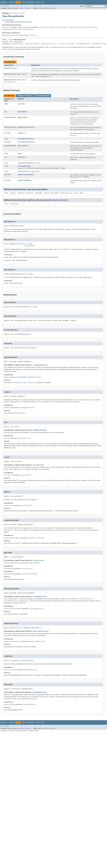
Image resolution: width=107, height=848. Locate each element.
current (21, 104)
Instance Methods (24, 96)
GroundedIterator (90, 27)
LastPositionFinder (47, 27)
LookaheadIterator (9, 29)
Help (42, 2)
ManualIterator (10, 68)
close (6, 204)
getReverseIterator (26, 127)
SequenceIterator (75, 27)
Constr (21, 8)
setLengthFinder (24, 166)
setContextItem (24, 163)
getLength (22, 111)
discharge (14, 204)
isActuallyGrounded (26, 142)
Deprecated (30, 2)
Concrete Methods (42, 96)
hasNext (21, 133)
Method (28, 8)
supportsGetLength (25, 174)
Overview (4, 2)
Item (19, 74)
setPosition (22, 171)
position (21, 157)
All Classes (5, 6)
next (19, 153)
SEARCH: (82, 6)
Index (38, 2)
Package (11, 2)
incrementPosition (25, 139)
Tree (23, 2)
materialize (22, 145)
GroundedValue (10, 117)
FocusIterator (62, 27)
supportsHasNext (24, 180)
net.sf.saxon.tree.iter (17, 13)
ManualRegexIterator (28, 35)
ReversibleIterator (26, 29)
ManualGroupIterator (10, 35)
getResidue (22, 117)
